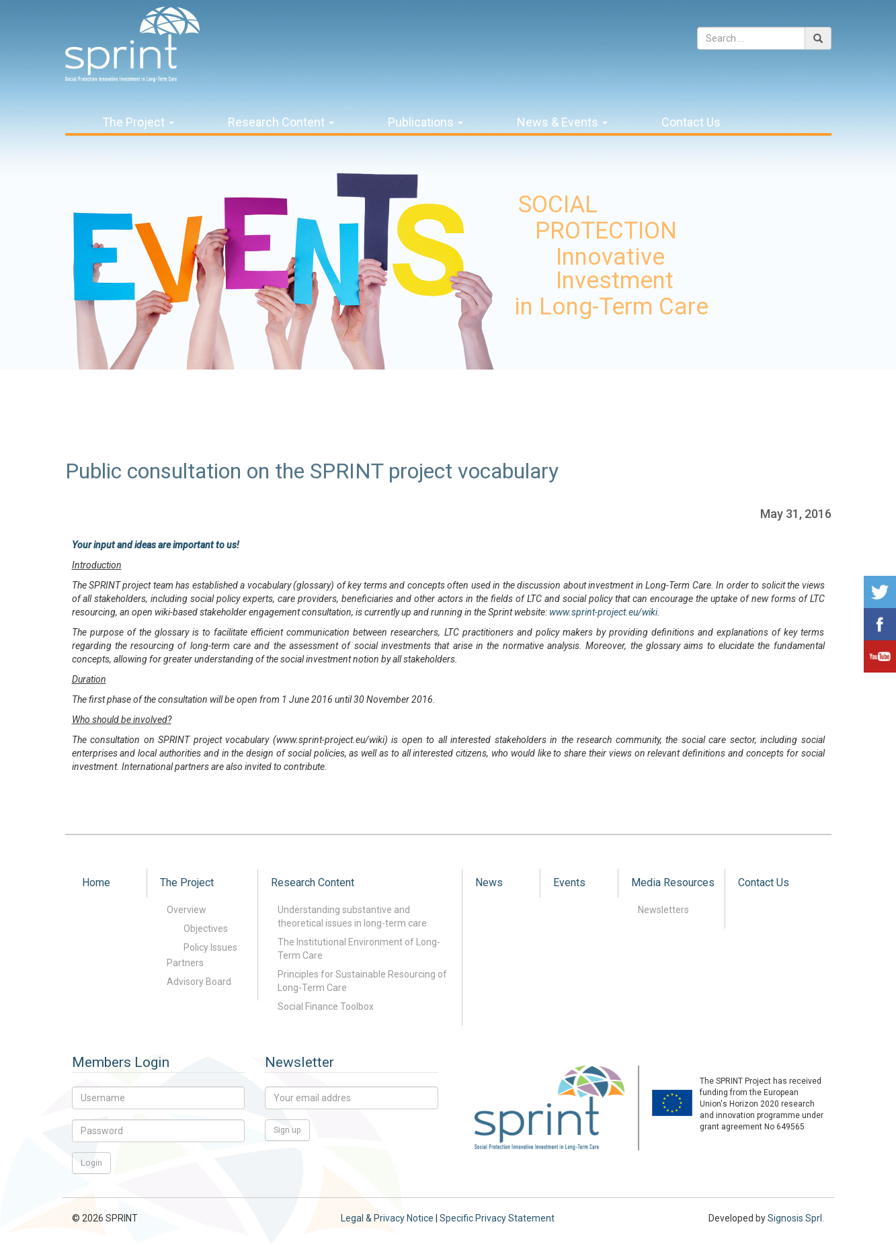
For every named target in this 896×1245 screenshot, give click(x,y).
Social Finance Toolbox (326, 1006)
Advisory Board (199, 981)
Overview (186, 909)
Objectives (206, 928)
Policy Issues (210, 947)
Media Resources (673, 882)
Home (96, 882)
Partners (185, 962)
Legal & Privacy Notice (387, 1218)
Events (569, 882)
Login (91, 1163)
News (489, 882)
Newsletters (663, 909)
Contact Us (691, 122)
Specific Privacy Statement (497, 1218)
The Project (138, 122)
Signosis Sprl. (796, 1218)
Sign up (287, 1130)
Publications (425, 122)
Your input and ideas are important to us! (155, 545)
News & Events (562, 122)
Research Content (281, 122)
